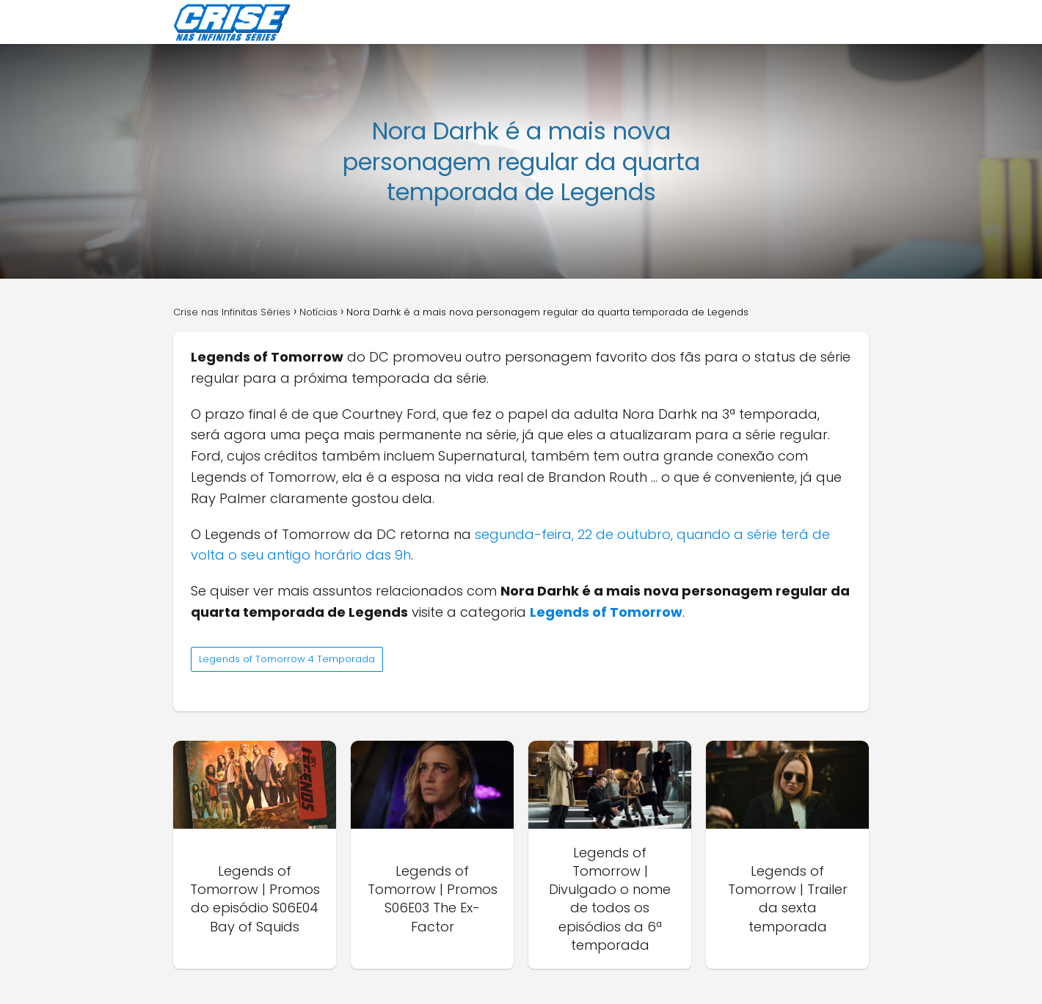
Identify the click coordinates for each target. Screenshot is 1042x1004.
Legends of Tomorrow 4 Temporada (287, 659)
